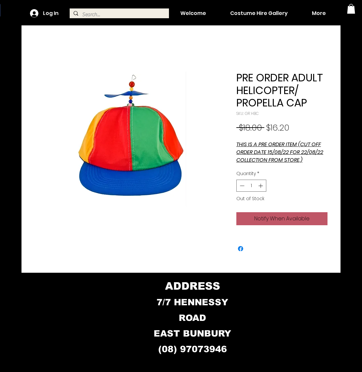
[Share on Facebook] (240, 249)
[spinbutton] (251, 185)
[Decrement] (241, 185)
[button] (351, 9)
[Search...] (118, 14)
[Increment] (261, 185)
